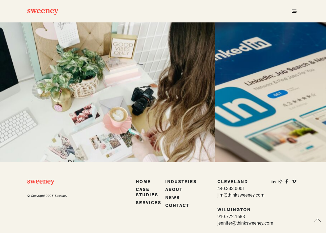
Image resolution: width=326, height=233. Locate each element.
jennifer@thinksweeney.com (245, 223)
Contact (177, 205)
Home (143, 181)
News (172, 197)
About (174, 189)
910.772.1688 (231, 216)
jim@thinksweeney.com (241, 195)
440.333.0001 (231, 188)
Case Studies (147, 192)
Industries (181, 181)
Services (148, 203)
